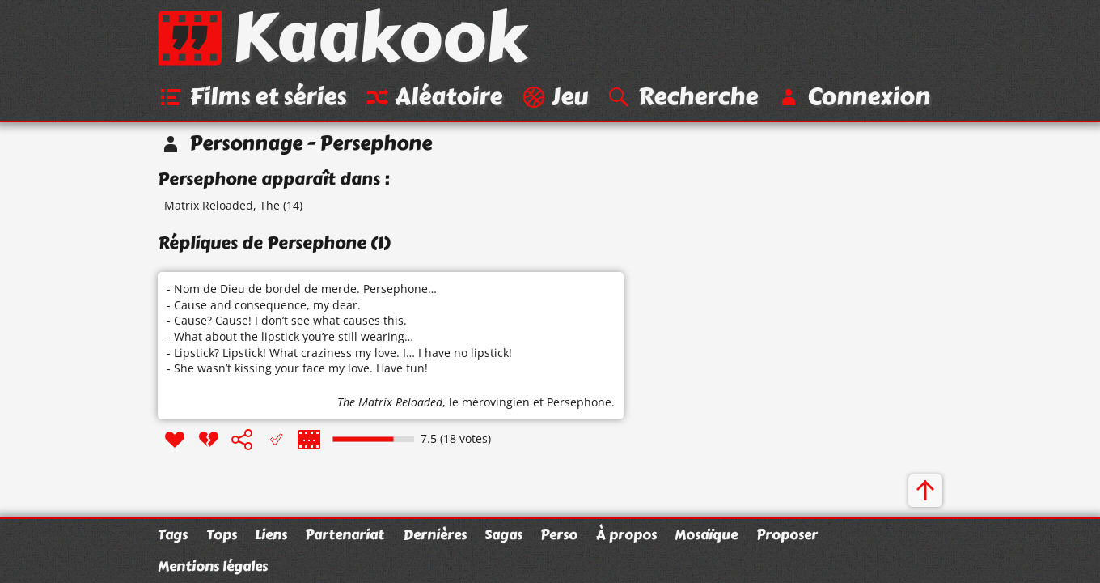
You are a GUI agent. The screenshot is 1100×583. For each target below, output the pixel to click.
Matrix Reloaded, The (222, 205)
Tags (173, 534)
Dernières (435, 534)
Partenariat (344, 534)
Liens (271, 534)
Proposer (787, 534)
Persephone (579, 402)
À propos (626, 534)
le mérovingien (489, 402)
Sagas (503, 534)
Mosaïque (706, 534)
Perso (559, 534)
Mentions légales (213, 566)
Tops (221, 534)
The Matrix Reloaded (389, 402)
